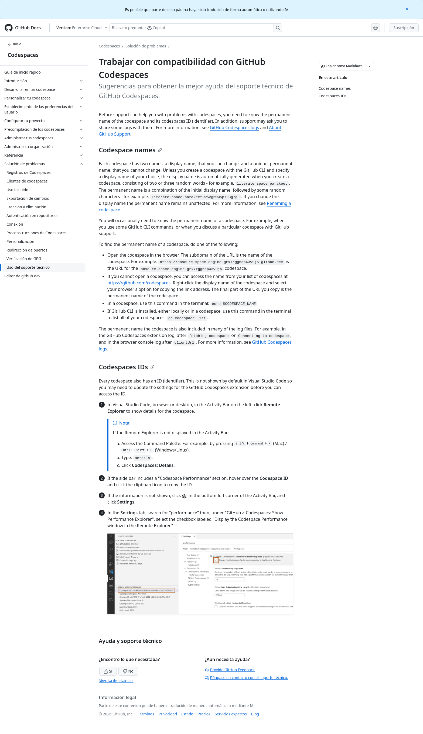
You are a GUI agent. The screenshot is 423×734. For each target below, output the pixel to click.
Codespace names (130, 149)
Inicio (14, 44)
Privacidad (168, 713)
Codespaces (23, 54)
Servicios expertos (231, 713)
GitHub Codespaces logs (234, 127)
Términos (146, 713)
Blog (255, 713)
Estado (187, 713)
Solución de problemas (146, 46)
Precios (204, 713)
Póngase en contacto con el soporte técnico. (246, 677)
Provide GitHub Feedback (230, 669)
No (128, 671)
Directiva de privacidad (116, 680)
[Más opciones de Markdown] (369, 66)
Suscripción (403, 27)
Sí (108, 671)
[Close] (407, 9)
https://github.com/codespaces (138, 283)
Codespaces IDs (127, 366)
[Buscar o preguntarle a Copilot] (196, 27)
